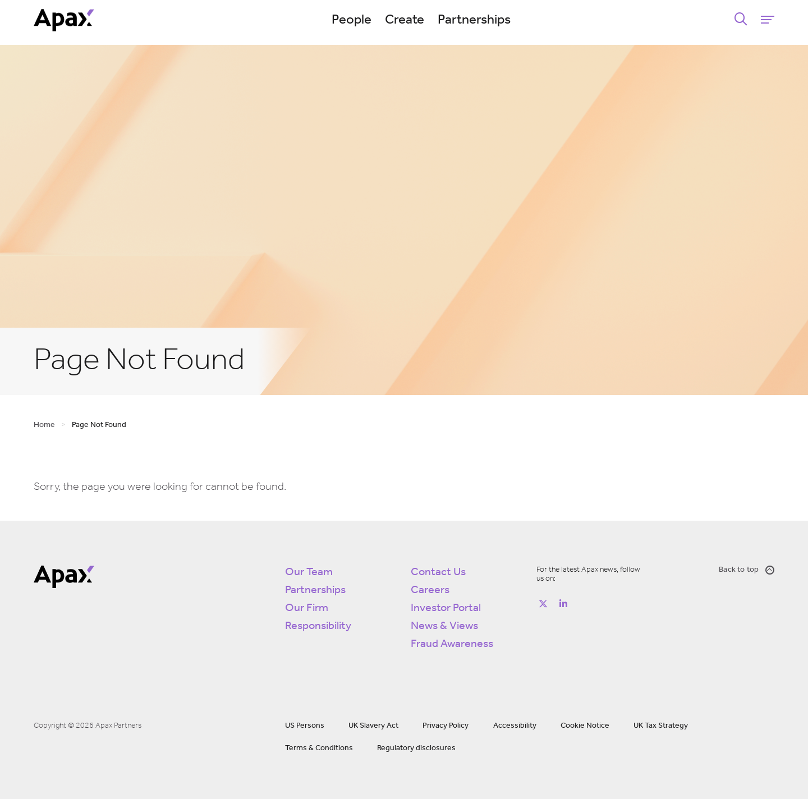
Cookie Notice (585, 726)
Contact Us (438, 572)
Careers (430, 590)
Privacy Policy (446, 726)
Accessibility (514, 726)
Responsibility (318, 626)
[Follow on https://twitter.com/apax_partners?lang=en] (543, 603)
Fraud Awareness (452, 644)
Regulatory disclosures (416, 748)
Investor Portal (446, 608)
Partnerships (474, 20)
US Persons (304, 726)
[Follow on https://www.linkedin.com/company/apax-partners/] (563, 603)
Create (404, 20)
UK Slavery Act (373, 726)
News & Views (444, 626)
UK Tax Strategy (660, 726)
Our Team (309, 572)
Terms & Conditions (319, 748)
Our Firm (306, 608)
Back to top (746, 570)
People (351, 20)
